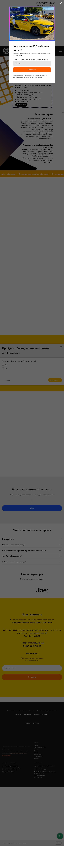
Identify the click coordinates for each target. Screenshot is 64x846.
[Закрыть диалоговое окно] (61, 3)
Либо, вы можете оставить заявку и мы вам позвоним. (30, 60)
